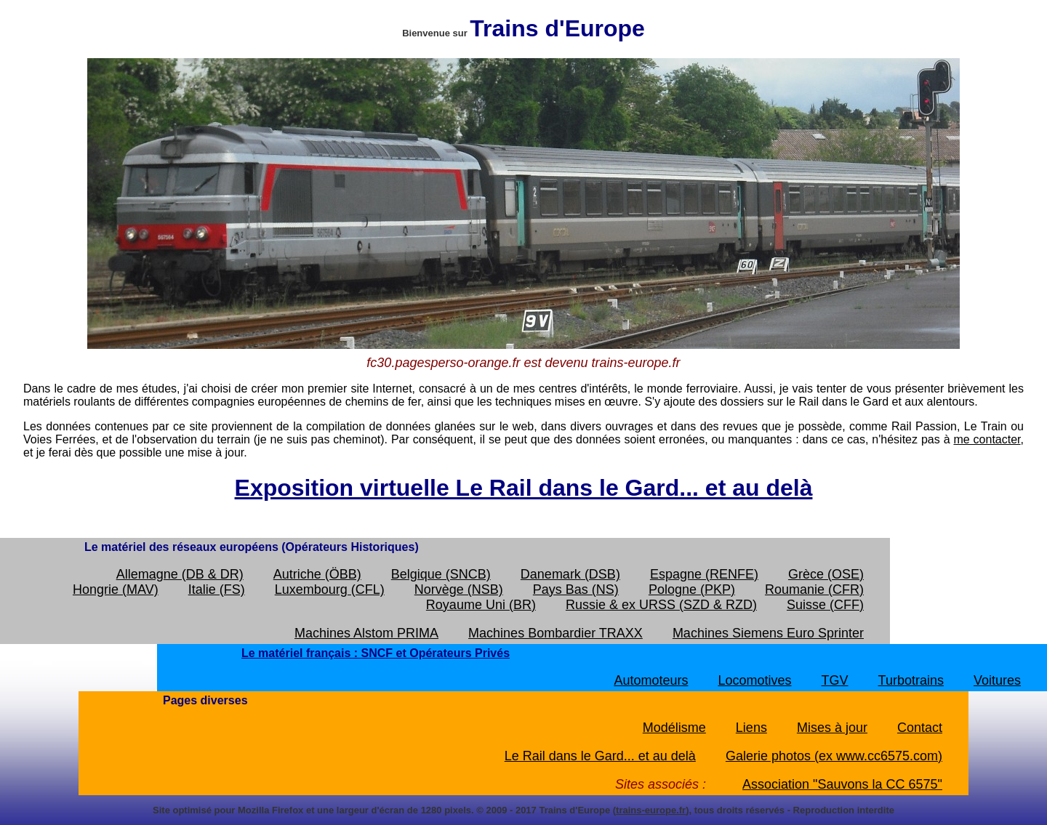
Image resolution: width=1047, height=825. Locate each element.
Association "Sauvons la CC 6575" (842, 784)
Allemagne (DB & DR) (180, 574)
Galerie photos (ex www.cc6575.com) (834, 756)
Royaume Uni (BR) (481, 604)
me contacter (986, 439)
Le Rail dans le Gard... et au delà (600, 756)
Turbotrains (911, 680)
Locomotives (754, 680)
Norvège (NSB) (458, 589)
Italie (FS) (216, 589)
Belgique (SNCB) (441, 574)
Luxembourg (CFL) (330, 589)
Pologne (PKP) (692, 589)
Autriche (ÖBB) (317, 574)
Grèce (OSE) (826, 574)
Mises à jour (832, 727)
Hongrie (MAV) (116, 589)
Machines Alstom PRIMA (366, 633)
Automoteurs (651, 680)
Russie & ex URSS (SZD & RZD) (661, 604)
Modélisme (674, 727)
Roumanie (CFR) (814, 589)
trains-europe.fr (651, 810)
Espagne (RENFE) (704, 574)
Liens (751, 727)
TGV (835, 680)
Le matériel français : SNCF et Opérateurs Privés (375, 653)
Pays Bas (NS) (576, 589)
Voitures (997, 680)
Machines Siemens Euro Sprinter (768, 633)
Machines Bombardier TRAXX (555, 633)
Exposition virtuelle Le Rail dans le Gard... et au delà (524, 488)
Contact (919, 727)
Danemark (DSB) (570, 574)
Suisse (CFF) (825, 604)
